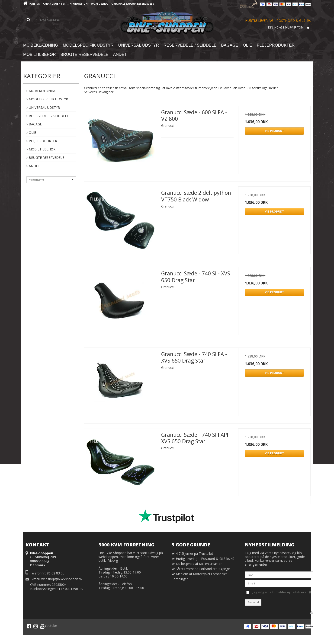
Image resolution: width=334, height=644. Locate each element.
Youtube (48, 626)
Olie (31, 132)
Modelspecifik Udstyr (47, 99)
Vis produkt (274, 131)
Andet (33, 166)
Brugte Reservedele (45, 157)
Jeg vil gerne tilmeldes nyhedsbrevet (282, 591)
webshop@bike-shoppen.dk (61, 579)
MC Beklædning (41, 91)
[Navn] (279, 574)
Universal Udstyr (43, 107)
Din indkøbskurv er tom (290, 27)
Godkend (253, 602)
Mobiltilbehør (40, 149)
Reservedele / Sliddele (47, 116)
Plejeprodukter (41, 141)
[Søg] (44, 20)
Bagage (34, 124)
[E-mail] (279, 583)
